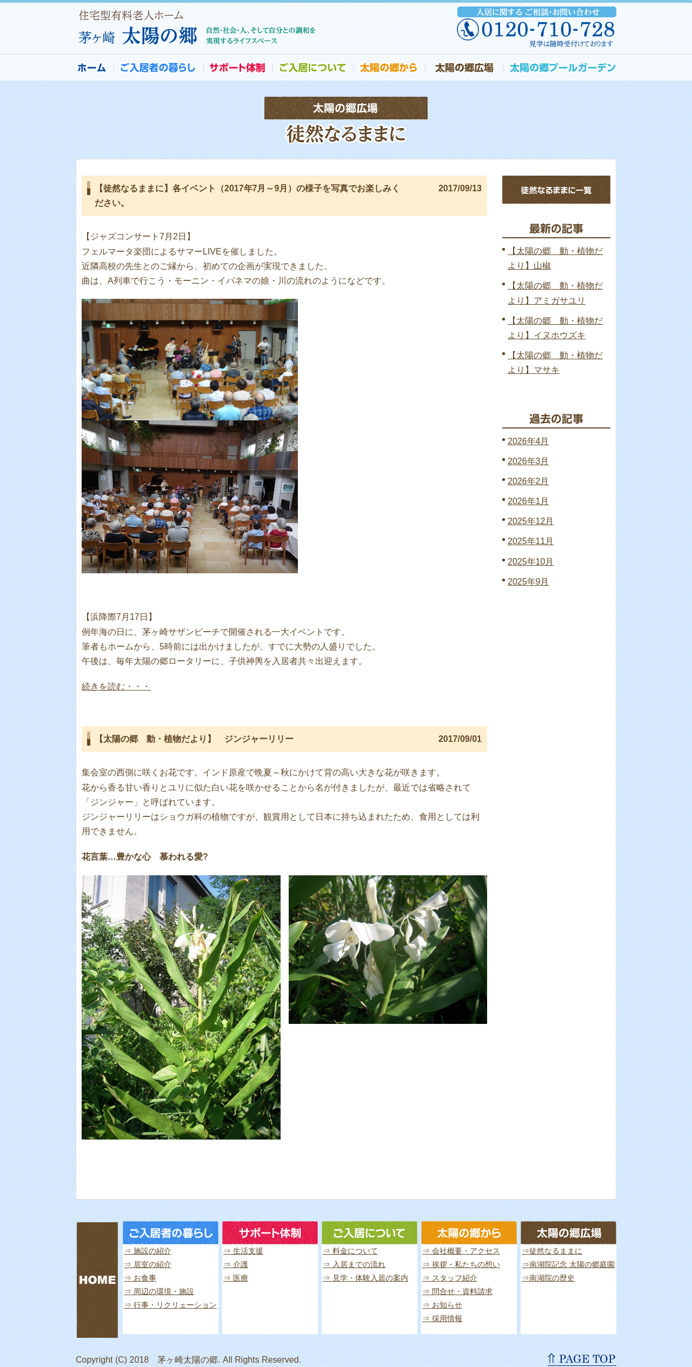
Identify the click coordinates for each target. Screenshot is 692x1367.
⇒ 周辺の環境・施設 (159, 1291)
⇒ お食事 (140, 1278)
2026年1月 (528, 501)
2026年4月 (528, 441)
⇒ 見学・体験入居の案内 (365, 1278)
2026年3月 (528, 461)
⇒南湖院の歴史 (548, 1278)
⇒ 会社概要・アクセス (461, 1251)
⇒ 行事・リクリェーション (170, 1305)
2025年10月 (531, 561)
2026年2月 (528, 481)
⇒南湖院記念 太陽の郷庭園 (568, 1264)
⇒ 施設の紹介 (147, 1251)
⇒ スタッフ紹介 (449, 1278)
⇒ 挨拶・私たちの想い (461, 1264)
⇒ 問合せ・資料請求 (457, 1291)
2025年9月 (528, 581)
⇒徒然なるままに (552, 1251)
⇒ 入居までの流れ (354, 1264)
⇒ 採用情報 (442, 1318)
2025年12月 (531, 521)
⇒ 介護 (235, 1264)
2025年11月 (531, 541)
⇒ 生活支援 (243, 1251)
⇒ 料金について (350, 1251)
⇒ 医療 (235, 1278)
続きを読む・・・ (116, 686)
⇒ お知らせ (442, 1305)
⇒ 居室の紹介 (147, 1264)
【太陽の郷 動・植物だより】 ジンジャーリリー (194, 738)
